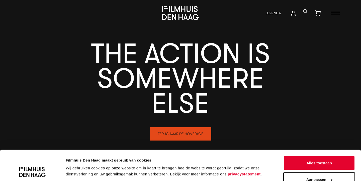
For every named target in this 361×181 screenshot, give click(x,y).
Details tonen (77, 159)
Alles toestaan (319, 134)
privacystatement (244, 146)
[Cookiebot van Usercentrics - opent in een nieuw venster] (32, 171)
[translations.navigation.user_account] (293, 13)
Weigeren (319, 167)
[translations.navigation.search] (305, 11)
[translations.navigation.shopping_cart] (318, 13)
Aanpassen (319, 151)
